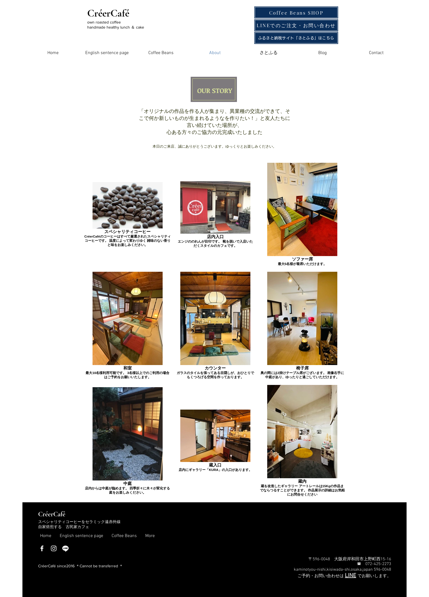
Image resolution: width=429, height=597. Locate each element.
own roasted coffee (104, 22)
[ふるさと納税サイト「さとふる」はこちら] (296, 38)
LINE (350, 575)
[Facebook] (42, 548)
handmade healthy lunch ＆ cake (115, 27)
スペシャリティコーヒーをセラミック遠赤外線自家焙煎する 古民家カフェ (79, 524)
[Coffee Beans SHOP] (296, 12)
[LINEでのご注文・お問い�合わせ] (296, 25)
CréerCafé (108, 13)
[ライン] (65, 548)
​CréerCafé (51, 514)
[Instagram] (53, 548)
